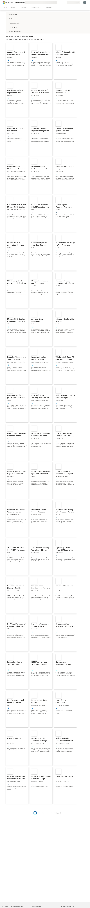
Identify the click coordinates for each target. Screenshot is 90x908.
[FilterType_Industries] (7, 23)
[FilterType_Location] (7, 14)
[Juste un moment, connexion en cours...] (84, 2)
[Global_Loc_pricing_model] (7, 31)
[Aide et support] (60, 2)
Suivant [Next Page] (57, 813)
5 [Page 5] (51, 813)
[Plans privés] (65, 2)
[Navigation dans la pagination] (48, 814)
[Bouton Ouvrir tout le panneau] (5, 7)
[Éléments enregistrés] (63, 2)
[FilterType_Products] (7, 19)
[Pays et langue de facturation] (73, 2)
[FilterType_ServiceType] (7, 27)
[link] (17, 61)
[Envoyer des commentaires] (58, 2)
